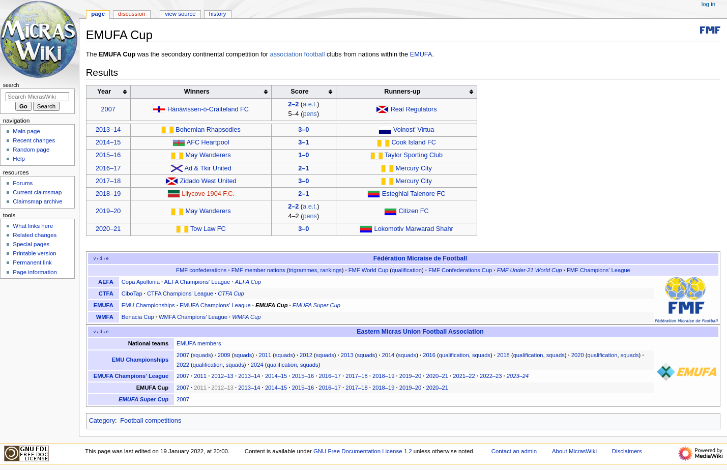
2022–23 (491, 376)
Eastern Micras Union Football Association (420, 331)
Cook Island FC (413, 142)
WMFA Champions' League (193, 317)
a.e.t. (310, 104)
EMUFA (421, 54)
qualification (407, 270)
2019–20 (108, 211)
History (217, 14)
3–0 (303, 129)
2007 (108, 109)
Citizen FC (414, 211)
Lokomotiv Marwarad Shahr (413, 228)
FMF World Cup (368, 270)
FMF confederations (201, 270)
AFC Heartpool (208, 142)
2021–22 (464, 376)
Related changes (34, 235)
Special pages (31, 244)
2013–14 (108, 129)
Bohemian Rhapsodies (208, 129)
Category (102, 420)
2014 (388, 355)
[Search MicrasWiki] (37, 96)
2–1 (303, 168)
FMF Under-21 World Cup (529, 270)
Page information (35, 272)
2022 (183, 365)
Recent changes (34, 140)
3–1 (303, 142)
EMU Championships (148, 305)
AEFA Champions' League (197, 282)
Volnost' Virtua (413, 129)
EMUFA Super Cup (316, 305)
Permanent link (32, 262)
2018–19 (108, 193)
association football (297, 54)
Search (11, 85)
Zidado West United (208, 181)
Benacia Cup (138, 317)
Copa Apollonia (141, 282)
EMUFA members (199, 343)
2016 (429, 355)
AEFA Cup (248, 282)
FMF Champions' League (598, 270)
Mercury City (414, 168)
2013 (347, 355)
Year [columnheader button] (104, 91)
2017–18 (108, 181)
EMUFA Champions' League (215, 305)
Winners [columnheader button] (197, 91)
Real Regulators (414, 109)
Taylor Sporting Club (414, 155)
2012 (306, 355)
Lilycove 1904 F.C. (208, 193)
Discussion (131, 14)
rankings (331, 270)
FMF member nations (258, 270)
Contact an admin (514, 451)
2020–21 (108, 228)
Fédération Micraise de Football (420, 258)
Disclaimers (627, 451)
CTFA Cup (231, 293)
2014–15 (108, 142)
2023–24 (518, 376)
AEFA (105, 282)
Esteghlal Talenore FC (414, 193)
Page (98, 14)
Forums (23, 183)
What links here (33, 226)
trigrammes (303, 270)
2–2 (293, 104)
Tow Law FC (208, 228)
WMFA (104, 317)
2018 (503, 355)
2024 (257, 365)
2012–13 (222, 376)
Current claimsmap (37, 192)
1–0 (303, 155)
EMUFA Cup (271, 305)
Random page (31, 149)
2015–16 (108, 155)
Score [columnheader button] (299, 91)
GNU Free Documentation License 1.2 (362, 451)
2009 (224, 355)
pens (310, 114)
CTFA (106, 293)
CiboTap (132, 293)
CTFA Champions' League (180, 293)
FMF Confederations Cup (460, 270)
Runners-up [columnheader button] (402, 91)
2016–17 (108, 168)
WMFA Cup (246, 317)
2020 (577, 355)
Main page (26, 131)
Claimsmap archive (37, 201)
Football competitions (150, 420)
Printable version (34, 253)
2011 (264, 355)
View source (180, 14)
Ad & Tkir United (208, 168)
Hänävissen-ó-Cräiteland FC (208, 109)
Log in (708, 4)
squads (202, 355)
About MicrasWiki (574, 451)
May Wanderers (207, 155)
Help (19, 159)
